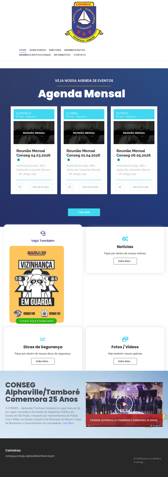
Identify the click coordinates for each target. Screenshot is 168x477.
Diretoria (55, 50)
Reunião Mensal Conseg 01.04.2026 (83, 153)
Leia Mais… (68, 423)
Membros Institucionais (35, 55)
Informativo (62, 55)
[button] (124, 404)
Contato (80, 55)
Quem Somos (37, 50)
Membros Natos (74, 50)
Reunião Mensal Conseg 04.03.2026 (33, 153)
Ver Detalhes (40, 187)
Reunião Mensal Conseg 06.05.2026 (133, 153)
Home (22, 50)
